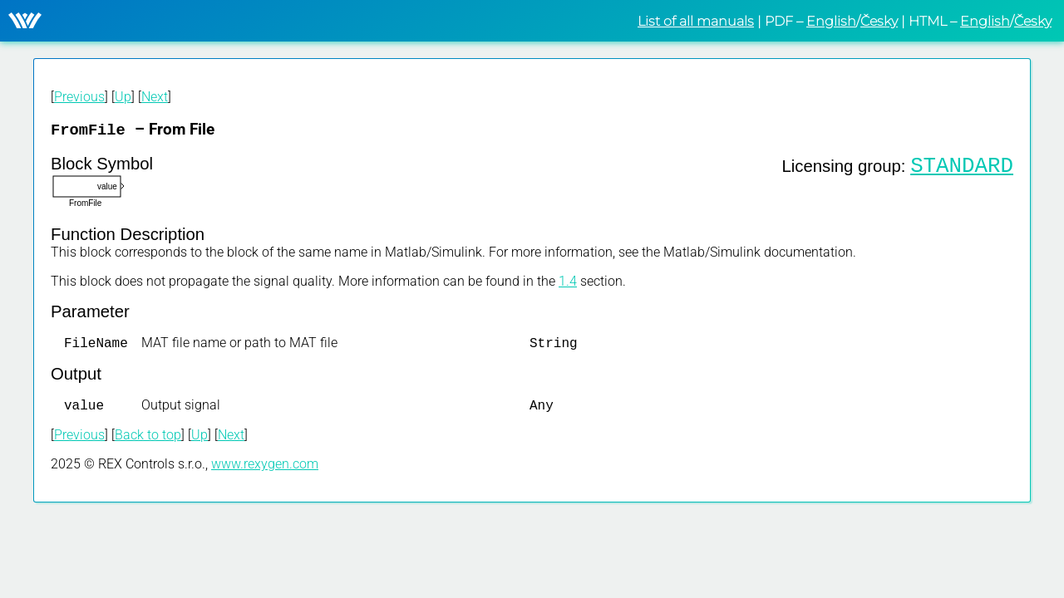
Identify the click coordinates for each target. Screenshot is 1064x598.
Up (123, 97)
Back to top (148, 440)
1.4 (568, 283)
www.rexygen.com (264, 469)
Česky (879, 21)
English (831, 21)
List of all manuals (696, 21)
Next (154, 97)
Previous (79, 97)
